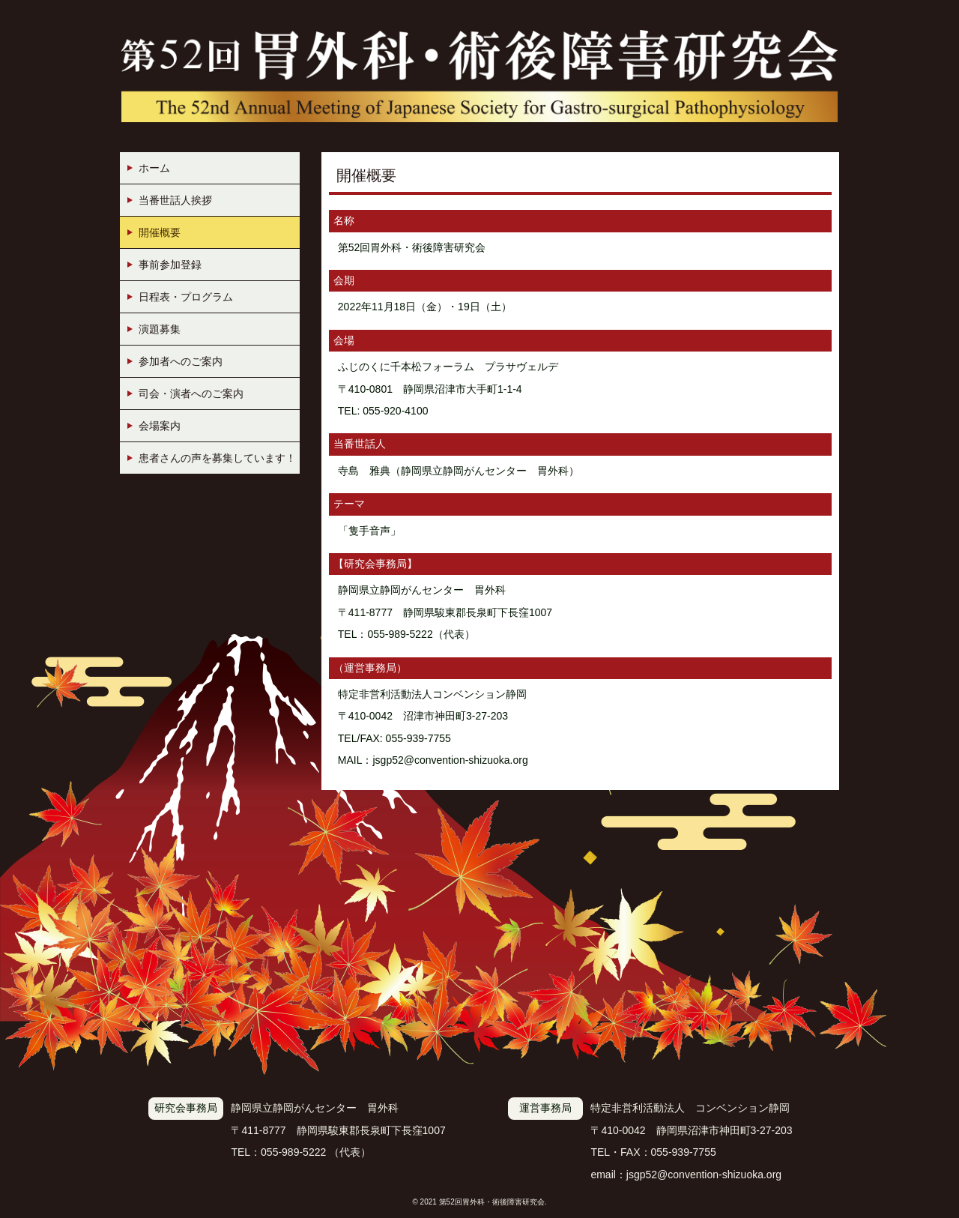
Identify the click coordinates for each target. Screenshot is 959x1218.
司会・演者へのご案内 (191, 394)
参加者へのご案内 (181, 361)
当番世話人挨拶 (175, 200)
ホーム (154, 168)
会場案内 (160, 426)
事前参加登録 (170, 265)
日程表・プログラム (186, 297)
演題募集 (160, 329)
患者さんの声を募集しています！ (217, 458)
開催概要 (160, 232)
